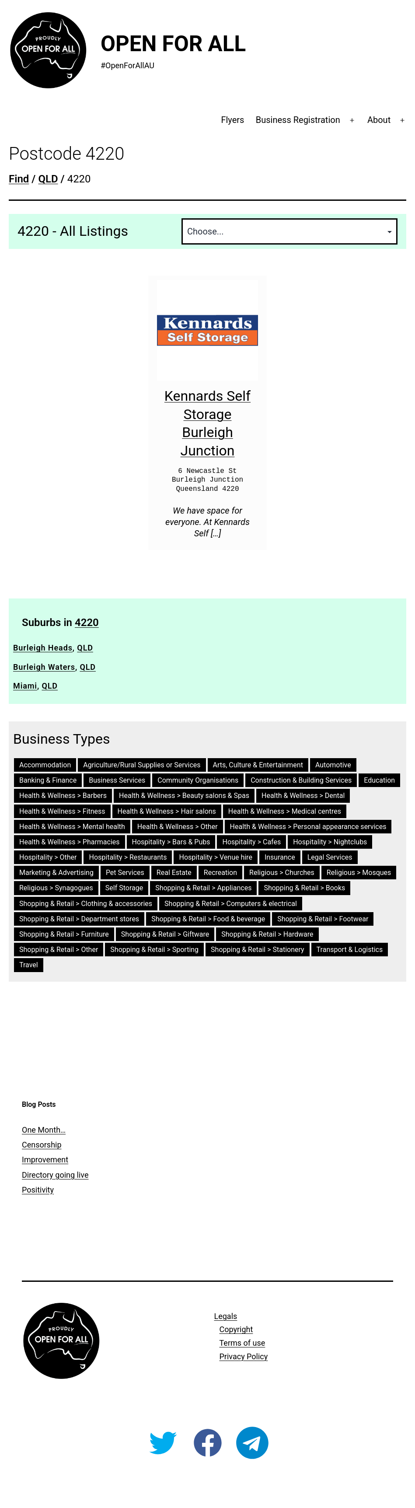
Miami (25, 685)
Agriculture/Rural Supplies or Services (141, 765)
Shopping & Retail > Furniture (64, 934)
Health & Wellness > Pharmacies (69, 842)
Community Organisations (197, 780)
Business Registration (298, 120)
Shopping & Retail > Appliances (203, 888)
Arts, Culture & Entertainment (258, 765)
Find (19, 179)
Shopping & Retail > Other (58, 949)
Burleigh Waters (44, 667)
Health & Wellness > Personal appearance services (308, 826)
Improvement (45, 1159)
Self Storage (124, 888)
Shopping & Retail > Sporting (154, 949)
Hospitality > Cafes (251, 842)
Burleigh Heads (43, 647)
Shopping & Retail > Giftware (165, 934)
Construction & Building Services (301, 780)
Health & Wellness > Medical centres (284, 811)
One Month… (44, 1129)
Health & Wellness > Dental (303, 795)
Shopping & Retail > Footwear (322, 919)
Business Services (117, 780)
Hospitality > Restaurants (128, 857)
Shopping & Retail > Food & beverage (208, 919)
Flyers (232, 120)
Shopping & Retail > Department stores (79, 919)
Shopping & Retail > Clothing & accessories (85, 903)
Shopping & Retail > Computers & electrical (230, 903)
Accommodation (45, 765)
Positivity (38, 1189)
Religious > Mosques (359, 872)
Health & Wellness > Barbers (63, 795)
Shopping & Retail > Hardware (267, 934)
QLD (85, 647)
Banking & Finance (48, 780)
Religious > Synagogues (56, 888)
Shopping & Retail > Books (304, 888)
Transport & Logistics (350, 949)
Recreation (220, 872)
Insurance (280, 857)
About (379, 120)
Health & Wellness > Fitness (62, 811)
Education (379, 780)
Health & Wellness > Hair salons (167, 811)
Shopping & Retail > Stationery (257, 949)
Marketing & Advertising (56, 872)
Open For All (173, 43)
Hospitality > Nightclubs (330, 842)
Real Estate (174, 872)
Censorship (42, 1144)
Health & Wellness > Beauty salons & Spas (184, 795)
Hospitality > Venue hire (215, 857)
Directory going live (55, 1174)
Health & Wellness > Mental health (72, 826)
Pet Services (125, 872)
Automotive (333, 765)
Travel (28, 965)
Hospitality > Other (48, 857)
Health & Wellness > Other (177, 826)
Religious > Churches (281, 872)
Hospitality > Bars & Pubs (171, 842)
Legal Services (329, 857)
